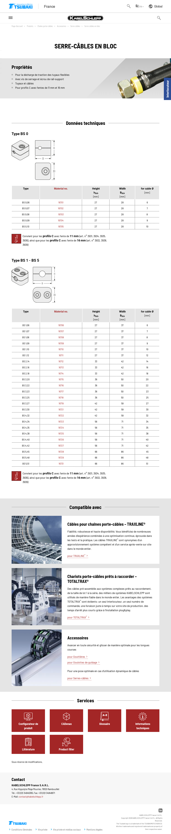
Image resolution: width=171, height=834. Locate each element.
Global (155, 6)
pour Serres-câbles (78, 678)
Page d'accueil (17, 26)
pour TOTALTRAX (77, 617)
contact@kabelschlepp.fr (31, 796)
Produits (29, 26)
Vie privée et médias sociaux (67, 829)
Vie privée (42, 829)
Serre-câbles (75, 26)
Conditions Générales (21, 829)
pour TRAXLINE (76, 556)
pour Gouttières (76, 656)
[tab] (28, 720)
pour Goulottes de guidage (82, 662)
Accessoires (61, 26)
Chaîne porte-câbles (45, 26)
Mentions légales (94, 829)
